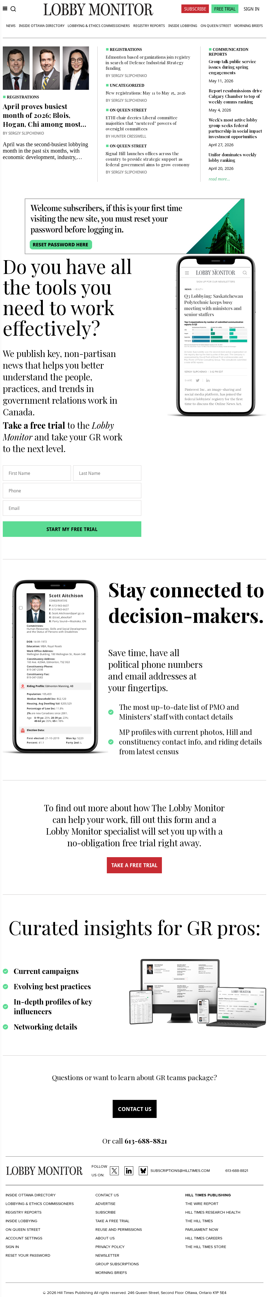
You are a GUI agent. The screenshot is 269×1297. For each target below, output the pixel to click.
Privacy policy (110, 1246)
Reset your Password (28, 1255)
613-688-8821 (236, 1170)
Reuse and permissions (118, 1229)
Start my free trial (72, 529)
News (11, 25)
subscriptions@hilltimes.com (180, 1170)
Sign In (252, 9)
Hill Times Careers (203, 1238)
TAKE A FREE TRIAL (134, 865)
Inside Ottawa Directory (42, 25)
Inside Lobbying (182, 25)
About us (105, 1238)
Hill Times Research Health (212, 1212)
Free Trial (225, 9)
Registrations (23, 97)
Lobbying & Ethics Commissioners (99, 25)
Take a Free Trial (112, 1221)
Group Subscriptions (117, 1264)
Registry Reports (149, 25)
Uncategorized (127, 85)
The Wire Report (201, 1203)
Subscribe (195, 9)
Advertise (105, 1203)
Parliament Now (201, 1229)
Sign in (12, 1246)
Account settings (24, 1238)
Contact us (134, 1109)
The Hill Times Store (205, 1246)
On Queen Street (216, 25)
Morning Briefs (248, 25)
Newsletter (107, 1255)
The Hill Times (199, 1221)
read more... (219, 179)
